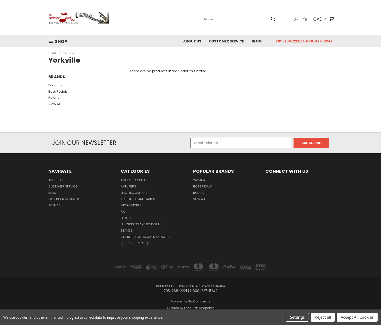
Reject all (323, 317)
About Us (192, 41)
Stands (126, 230)
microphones (131, 205)
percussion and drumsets (141, 224)
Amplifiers (128, 186)
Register (72, 199)
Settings (297, 317)
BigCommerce (199, 301)
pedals (126, 218)
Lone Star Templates (199, 308)
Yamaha (55, 85)
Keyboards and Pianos (138, 199)
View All (54, 104)
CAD (319, 19)
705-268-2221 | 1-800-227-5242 (304, 41)
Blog (257, 41)
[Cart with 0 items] (331, 18)
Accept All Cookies (357, 317)
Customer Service (226, 41)
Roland (54, 97)
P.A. (123, 212)
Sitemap (54, 205)
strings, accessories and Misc (145, 237)
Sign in (54, 199)
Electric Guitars (134, 193)
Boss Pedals (58, 91)
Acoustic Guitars (135, 180)
